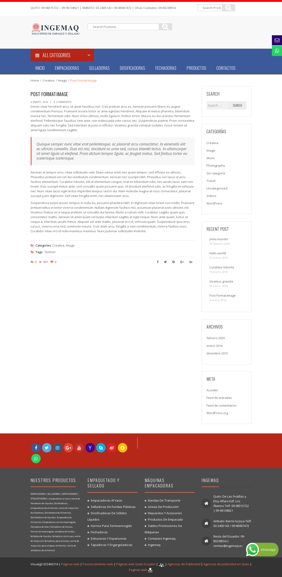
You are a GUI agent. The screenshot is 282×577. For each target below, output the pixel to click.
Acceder (212, 390)
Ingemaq (154, 545)
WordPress (214, 203)
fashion (50, 252)
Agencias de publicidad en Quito (226, 564)
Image (62, 80)
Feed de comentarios (222, 405)
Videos (211, 196)
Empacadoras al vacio (106, 500)
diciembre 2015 (217, 353)
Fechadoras (165, 68)
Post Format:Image (222, 295)
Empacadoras (67, 68)
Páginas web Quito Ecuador (135, 564)
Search (237, 105)
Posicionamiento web (98, 564)
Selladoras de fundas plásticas (113, 507)
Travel (211, 181)
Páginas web (70, 564)
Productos (196, 68)
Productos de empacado (165, 519)
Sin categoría (216, 173)
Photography (216, 165)
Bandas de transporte (164, 500)
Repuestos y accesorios (165, 513)
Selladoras (99, 68)
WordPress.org (217, 413)
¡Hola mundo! (218, 239)
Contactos (225, 68)
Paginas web (138, 570)
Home (35, 80)
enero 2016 (214, 346)
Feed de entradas (219, 398)
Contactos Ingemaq (161, 538)
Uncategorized (217, 188)
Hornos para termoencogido (111, 526)
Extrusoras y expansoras (109, 538)
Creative (49, 80)
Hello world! (217, 253)
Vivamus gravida (221, 281)
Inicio (40, 68)
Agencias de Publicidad (183, 564)
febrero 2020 (216, 338)
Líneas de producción (163, 507)
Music (211, 158)
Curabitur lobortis (221, 267)
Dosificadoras (132, 68)
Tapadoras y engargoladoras (111, 545)
